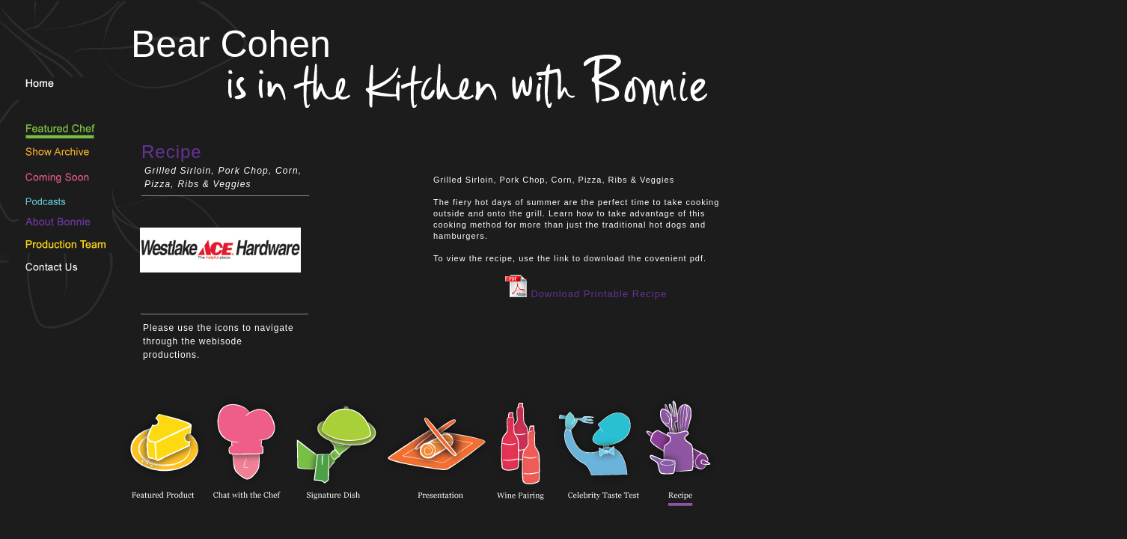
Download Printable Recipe (586, 293)
